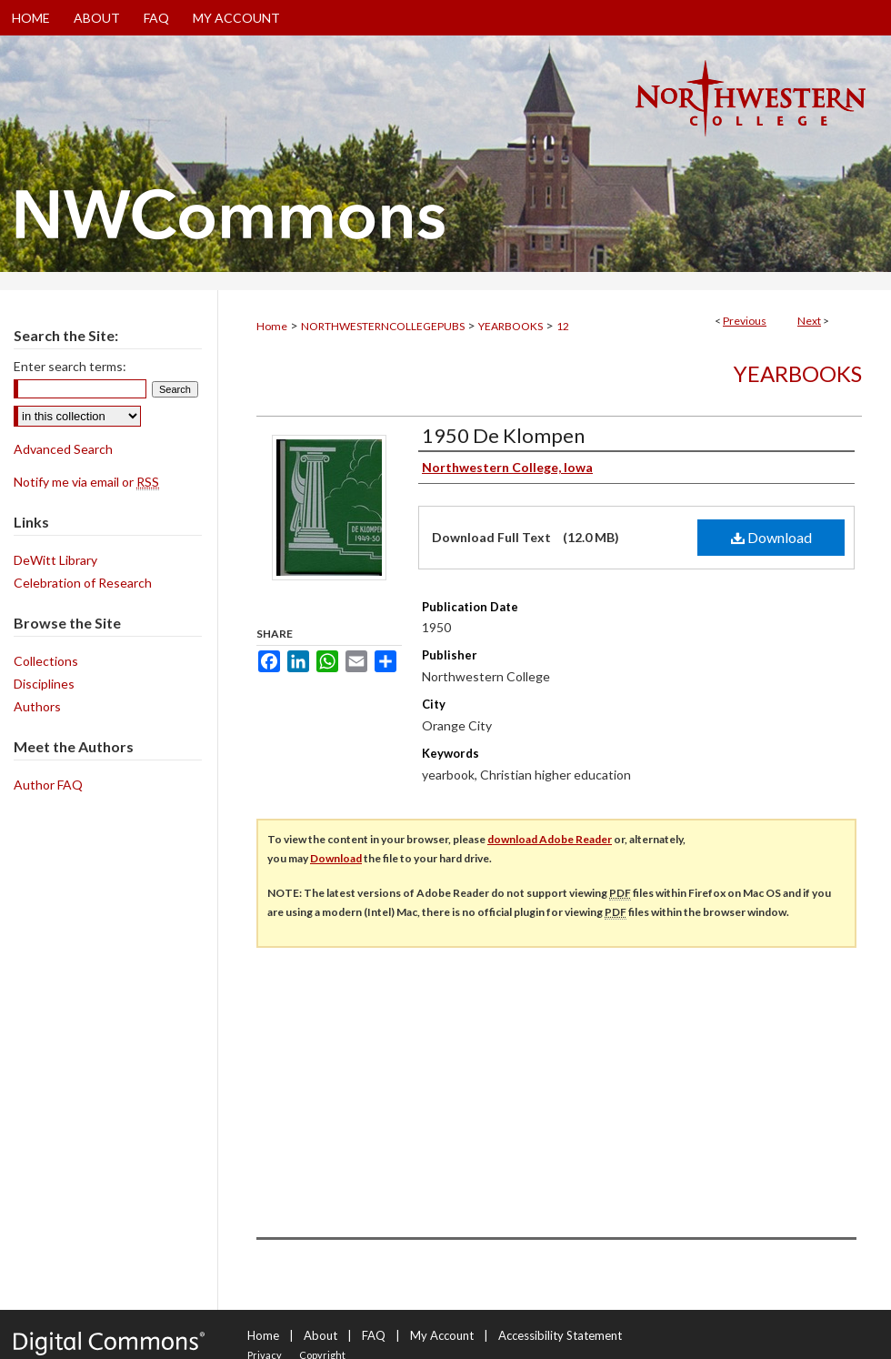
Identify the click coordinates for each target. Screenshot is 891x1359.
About (320, 1335)
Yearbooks (798, 373)
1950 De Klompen (503, 435)
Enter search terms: (70, 366)
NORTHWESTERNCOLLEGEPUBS (383, 326)
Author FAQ (48, 784)
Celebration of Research (83, 582)
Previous (744, 320)
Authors (37, 706)
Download (771, 537)
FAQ (373, 1335)
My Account (442, 1335)
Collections (46, 661)
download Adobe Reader (549, 839)
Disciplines (44, 683)
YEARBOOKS (510, 326)
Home (271, 326)
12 (562, 326)
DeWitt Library (55, 560)
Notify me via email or (86, 481)
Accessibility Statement (560, 1335)
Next (809, 320)
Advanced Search (63, 449)
